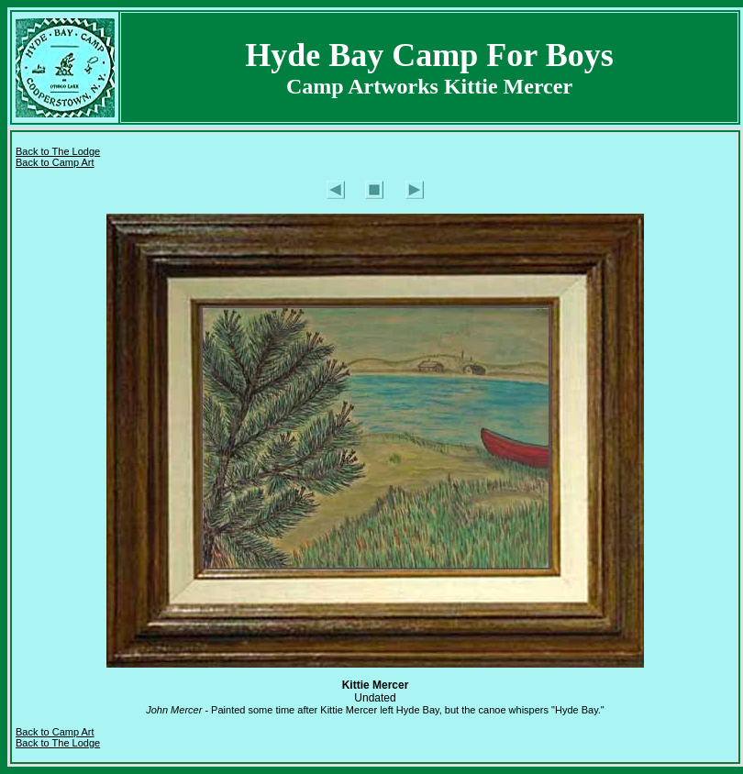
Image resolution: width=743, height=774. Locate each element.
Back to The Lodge (58, 151)
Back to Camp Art (55, 162)
